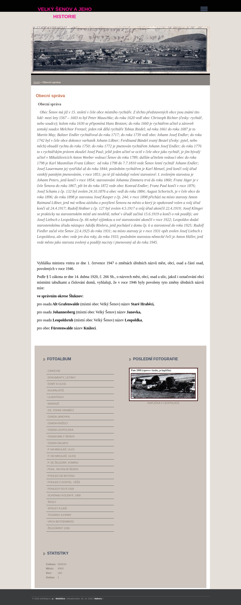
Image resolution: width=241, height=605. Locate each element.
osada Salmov (58, 443)
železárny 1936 (59, 528)
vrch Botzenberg (61, 521)
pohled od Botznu (61, 475)
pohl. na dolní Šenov (63, 469)
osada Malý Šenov (61, 436)
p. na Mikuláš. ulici (61, 449)
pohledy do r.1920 (61, 488)
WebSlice (60, 598)
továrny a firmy (59, 515)
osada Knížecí (58, 423)
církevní (54, 370)
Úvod (36, 82)
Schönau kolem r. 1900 (64, 495)
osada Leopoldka (60, 429)
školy (52, 502)
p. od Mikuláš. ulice (62, 456)
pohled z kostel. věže (64, 482)
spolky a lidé (57, 508)
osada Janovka (59, 416)
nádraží (53, 403)
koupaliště (56, 390)
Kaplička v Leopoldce (163, 403)
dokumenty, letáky (62, 377)
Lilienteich (56, 397)
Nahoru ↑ (99, 598)
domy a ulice (57, 383)
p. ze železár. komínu (63, 462)
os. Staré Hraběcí (61, 410)
